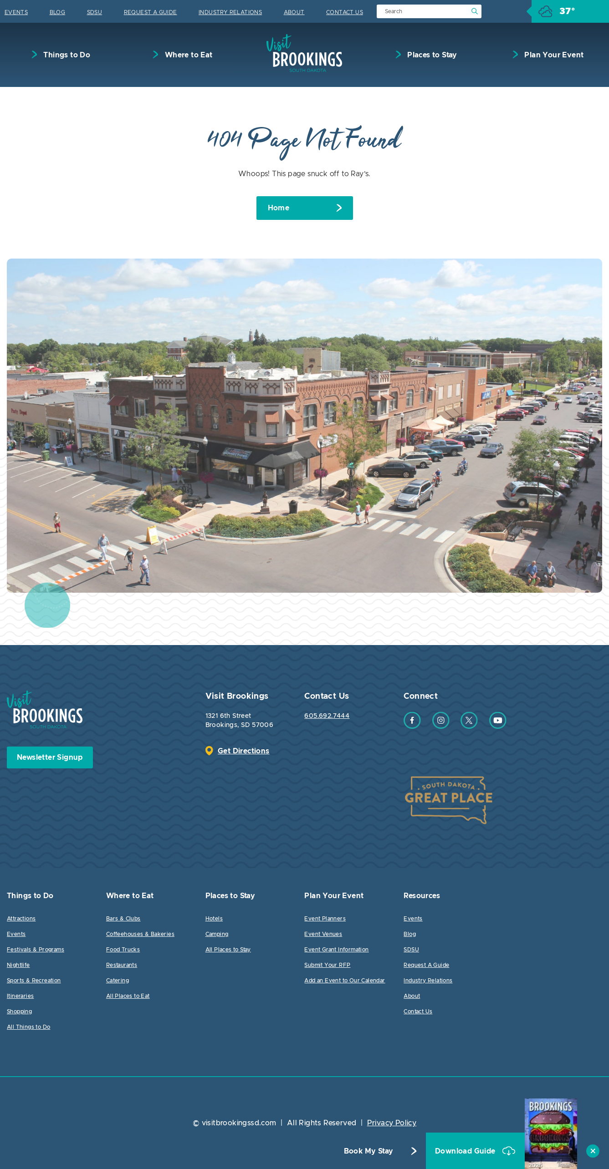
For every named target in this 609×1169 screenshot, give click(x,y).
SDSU (94, 12)
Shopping (19, 1011)
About (294, 12)
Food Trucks (123, 949)
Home (279, 208)
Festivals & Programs (35, 949)
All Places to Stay (228, 949)
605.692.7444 (326, 716)
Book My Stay (369, 1151)
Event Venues (323, 934)
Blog (58, 12)
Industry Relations (230, 12)
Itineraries (20, 996)
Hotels (214, 918)
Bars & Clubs (123, 918)
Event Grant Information (336, 949)
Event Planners (325, 918)
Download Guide (466, 1151)
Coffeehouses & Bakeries (140, 934)
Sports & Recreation (34, 980)
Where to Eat (187, 55)
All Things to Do (28, 1027)
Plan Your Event (552, 55)
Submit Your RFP (327, 965)
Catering (117, 980)
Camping (217, 934)
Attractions (21, 918)
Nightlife (18, 965)
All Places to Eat (128, 996)
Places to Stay (431, 55)
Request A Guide (150, 12)
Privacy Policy (392, 1123)
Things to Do (65, 55)
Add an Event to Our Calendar (344, 980)
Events (16, 12)
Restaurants (121, 965)
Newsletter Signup (50, 757)
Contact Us (344, 12)
